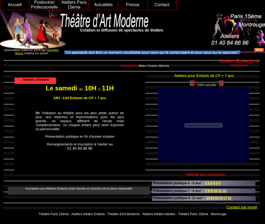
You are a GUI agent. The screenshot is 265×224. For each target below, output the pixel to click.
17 (225, 198)
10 (215, 191)
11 (220, 191)
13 (208, 198)
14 (212, 198)
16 (221, 198)
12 (224, 191)
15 (216, 198)
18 (229, 198)
